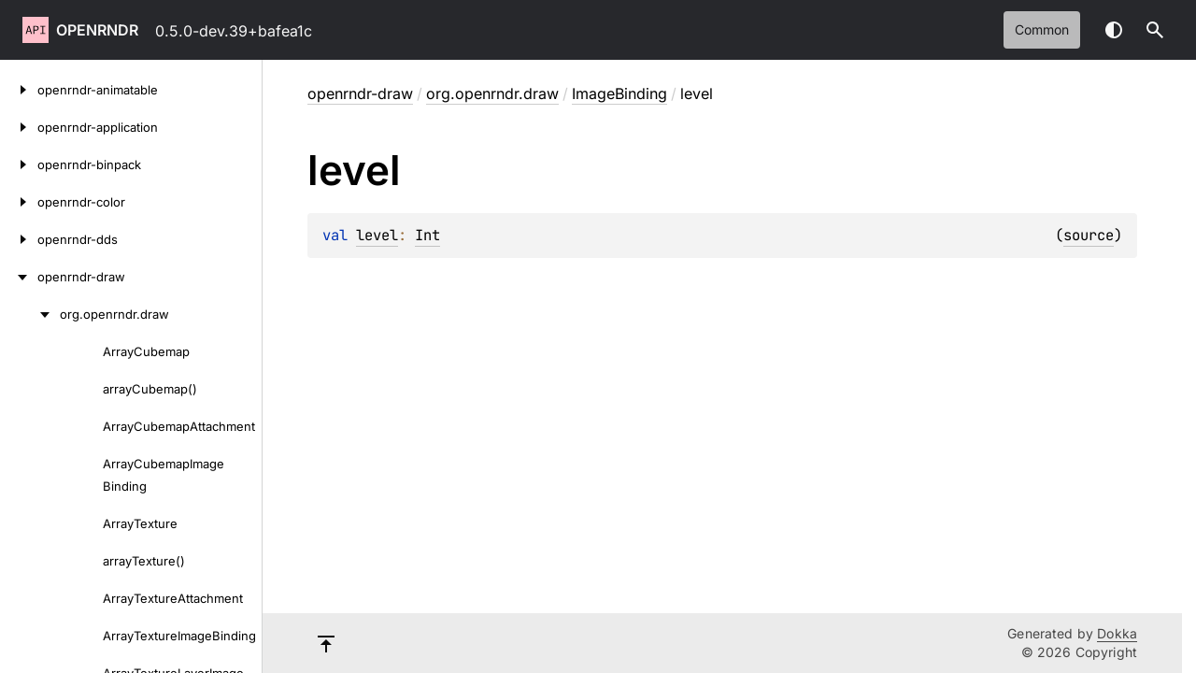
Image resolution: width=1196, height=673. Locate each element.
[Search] (1155, 30)
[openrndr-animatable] (18, 89)
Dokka (1117, 633)
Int (427, 235)
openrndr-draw (360, 93)
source (1088, 235)
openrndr (97, 30)
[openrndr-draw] (18, 276)
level (377, 235)
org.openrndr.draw (492, 93)
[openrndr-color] (18, 202)
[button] (1155, 30)
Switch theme (1113, 30)
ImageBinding (619, 93)
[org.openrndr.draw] (30, 314)
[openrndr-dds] (18, 239)
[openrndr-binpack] (18, 164)
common (1042, 29)
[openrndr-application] (18, 127)
